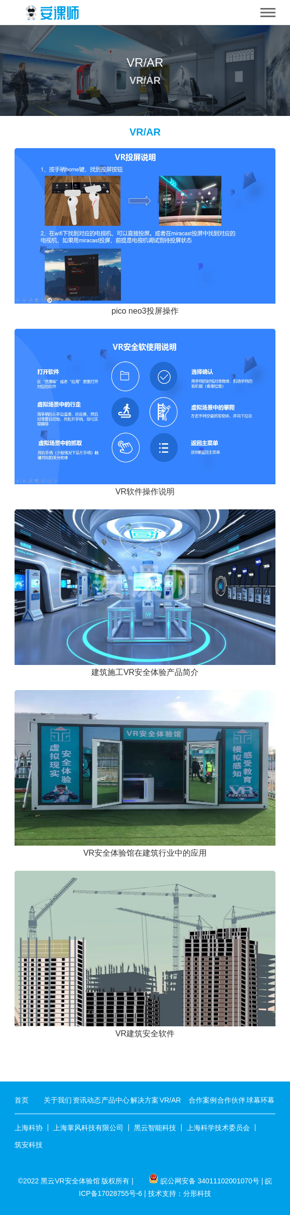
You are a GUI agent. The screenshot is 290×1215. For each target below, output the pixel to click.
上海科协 (29, 1127)
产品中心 (115, 1100)
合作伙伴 (231, 1100)
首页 (22, 1100)
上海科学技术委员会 (218, 1127)
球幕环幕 (260, 1100)
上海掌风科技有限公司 (88, 1127)
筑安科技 (29, 1144)
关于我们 (58, 1100)
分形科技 (197, 1193)
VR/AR (170, 1100)
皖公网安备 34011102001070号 (210, 1181)
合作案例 (203, 1100)
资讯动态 (87, 1100)
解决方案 (144, 1100)
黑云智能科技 (155, 1127)
